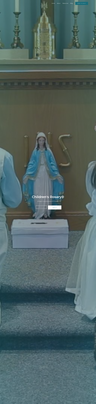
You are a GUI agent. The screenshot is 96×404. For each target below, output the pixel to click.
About (58, 3)
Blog (71, 3)
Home (53, 3)
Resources (65, 3)
